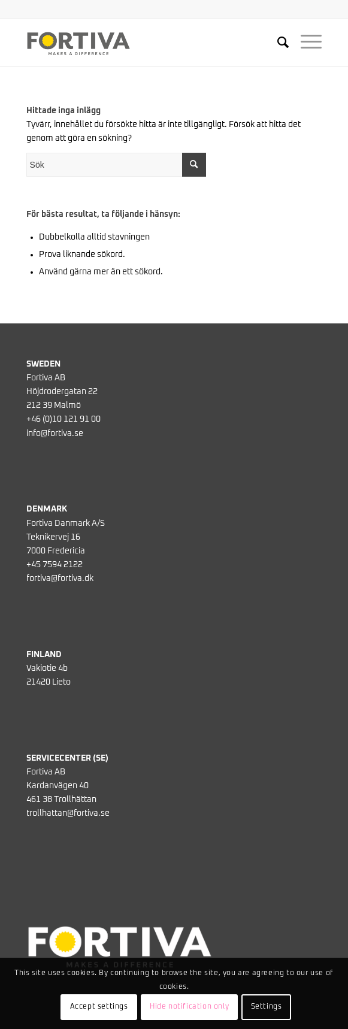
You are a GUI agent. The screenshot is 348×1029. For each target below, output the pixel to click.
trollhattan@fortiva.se (68, 813)
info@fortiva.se (54, 433)
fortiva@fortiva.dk (59, 578)
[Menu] (305, 42)
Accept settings (99, 1006)
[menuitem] (277, 42)
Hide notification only (189, 1006)
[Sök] (277, 42)
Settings (266, 1006)
